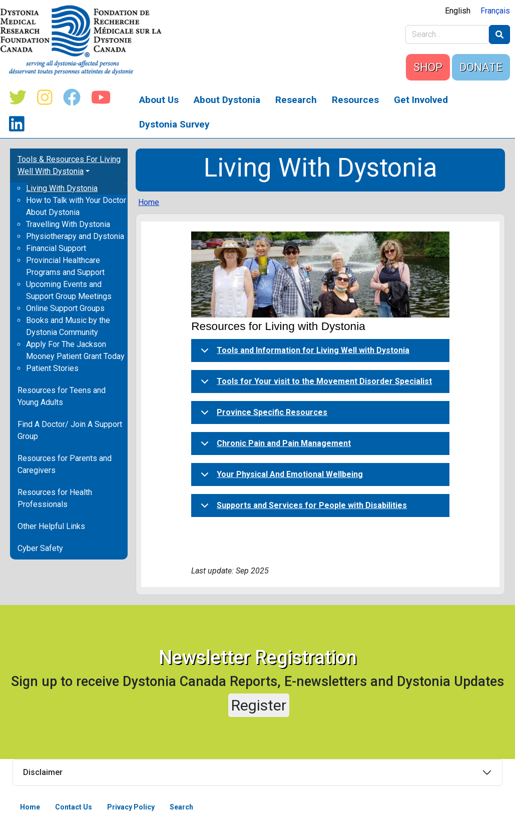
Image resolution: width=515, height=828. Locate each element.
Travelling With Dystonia (68, 224)
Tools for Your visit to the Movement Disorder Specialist (314, 384)
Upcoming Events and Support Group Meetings (69, 290)
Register (258, 705)
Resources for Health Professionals (55, 498)
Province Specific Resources (262, 416)
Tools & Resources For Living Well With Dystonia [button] (69, 165)
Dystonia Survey (174, 124)
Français (495, 11)
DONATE (480, 67)
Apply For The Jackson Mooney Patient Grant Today (75, 350)
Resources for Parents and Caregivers (65, 464)
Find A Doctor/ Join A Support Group (70, 430)
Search (181, 807)
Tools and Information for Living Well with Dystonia (303, 354)
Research (296, 100)
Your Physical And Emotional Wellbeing (280, 478)
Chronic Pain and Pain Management (274, 446)
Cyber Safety (40, 548)
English (457, 11)
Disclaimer (43, 772)
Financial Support (56, 248)
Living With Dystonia (62, 188)
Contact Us (73, 807)
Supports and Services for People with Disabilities (302, 508)
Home (148, 202)
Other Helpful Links (51, 526)
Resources (355, 100)
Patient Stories (52, 368)
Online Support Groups (65, 308)
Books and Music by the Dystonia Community (68, 326)
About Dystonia (227, 100)
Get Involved (421, 100)
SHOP (427, 67)
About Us (159, 100)
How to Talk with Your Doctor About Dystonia (76, 206)
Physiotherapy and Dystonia (75, 236)
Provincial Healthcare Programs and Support (65, 266)
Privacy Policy (131, 807)
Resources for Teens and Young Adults (62, 396)
